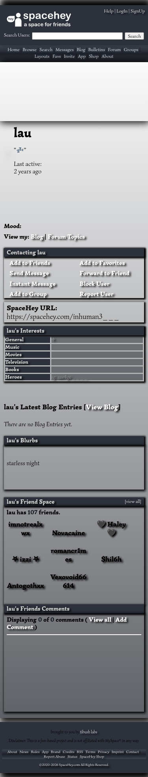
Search (134, 36)
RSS (80, 751)
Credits (68, 751)
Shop (94, 56)
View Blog (102, 407)
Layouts (41, 56)
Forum (114, 49)
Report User (95, 294)
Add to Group (27, 294)
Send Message (28, 273)
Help (109, 11)
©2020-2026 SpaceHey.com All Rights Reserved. (74, 764)
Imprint (118, 751)
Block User (93, 284)
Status (72, 756)
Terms (91, 751)
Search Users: (17, 35)
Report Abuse (54, 756)
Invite (69, 56)
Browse (29, 49)
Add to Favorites (101, 263)
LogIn (121, 11)
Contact (132, 751)
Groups (131, 49)
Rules (35, 751)
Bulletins (96, 49)
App (82, 56)
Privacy (103, 751)
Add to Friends (28, 263)
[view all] (133, 501)
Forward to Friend (103, 273)
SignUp (138, 11)
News (24, 751)
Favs (56, 56)
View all (100, 620)
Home (13, 49)
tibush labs (88, 732)
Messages (65, 49)
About (108, 56)
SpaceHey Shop (92, 756)
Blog (81, 49)
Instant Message (31, 284)
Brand (55, 751)
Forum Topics (66, 237)
